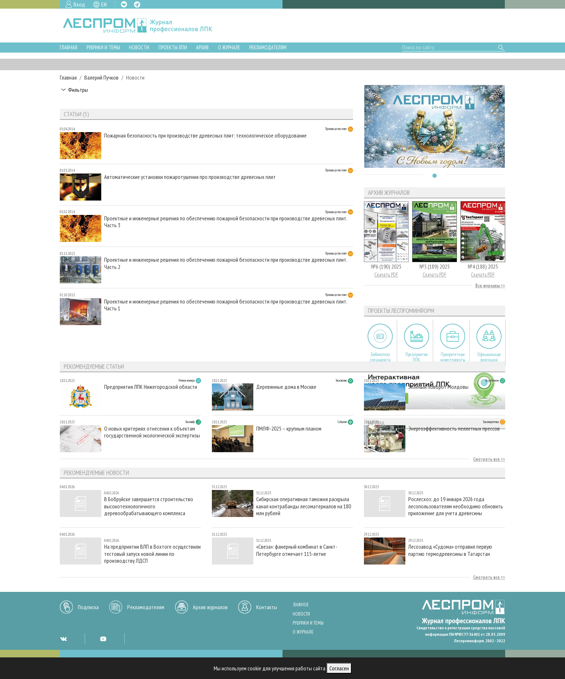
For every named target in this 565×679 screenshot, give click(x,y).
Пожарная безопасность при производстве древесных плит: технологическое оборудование (205, 135)
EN (104, 4)
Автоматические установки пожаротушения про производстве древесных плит (190, 177)
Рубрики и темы (103, 47)
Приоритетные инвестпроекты (452, 357)
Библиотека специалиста (380, 357)
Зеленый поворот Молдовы (438, 386)
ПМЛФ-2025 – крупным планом (288, 428)
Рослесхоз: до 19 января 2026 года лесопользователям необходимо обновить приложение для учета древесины (455, 506)
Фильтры (78, 89)
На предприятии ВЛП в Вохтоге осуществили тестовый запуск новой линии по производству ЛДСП (152, 553)
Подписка (88, 607)
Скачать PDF (386, 274)
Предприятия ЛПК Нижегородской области (150, 386)
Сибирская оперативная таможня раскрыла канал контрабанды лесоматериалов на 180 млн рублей (303, 506)
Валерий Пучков (101, 77)
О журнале (229, 47)
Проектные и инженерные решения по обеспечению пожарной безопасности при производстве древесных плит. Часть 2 (225, 263)
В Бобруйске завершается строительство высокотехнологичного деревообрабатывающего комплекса (148, 506)
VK (124, 4)
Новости (139, 47)
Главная (68, 47)
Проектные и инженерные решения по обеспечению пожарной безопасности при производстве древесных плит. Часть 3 (225, 222)
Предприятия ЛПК (416, 357)
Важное (301, 605)
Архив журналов (210, 607)
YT (103, 638)
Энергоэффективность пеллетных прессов (454, 428)
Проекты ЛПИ (173, 47)
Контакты (266, 607)
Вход (79, 4)
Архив (202, 47)
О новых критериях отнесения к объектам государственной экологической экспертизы (152, 432)
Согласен (339, 668)
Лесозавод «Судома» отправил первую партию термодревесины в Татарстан (450, 550)
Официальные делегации (489, 357)
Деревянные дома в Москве (286, 386)
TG (137, 4)
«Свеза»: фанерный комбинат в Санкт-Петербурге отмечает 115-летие (296, 550)
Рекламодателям (267, 47)
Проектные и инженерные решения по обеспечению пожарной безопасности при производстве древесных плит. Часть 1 (225, 305)
